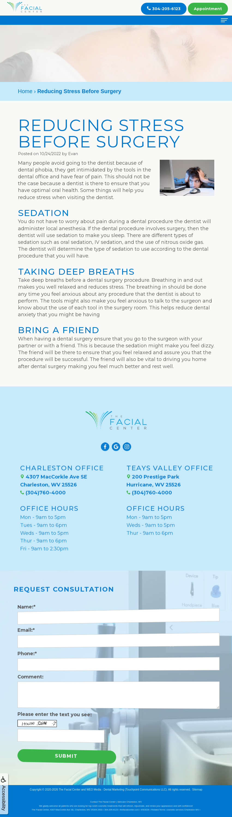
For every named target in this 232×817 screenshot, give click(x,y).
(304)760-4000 (43, 484)
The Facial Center (69, 789)
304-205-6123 (163, 8)
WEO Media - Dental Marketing (105, 789)
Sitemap (197, 789)
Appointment (208, 8)
